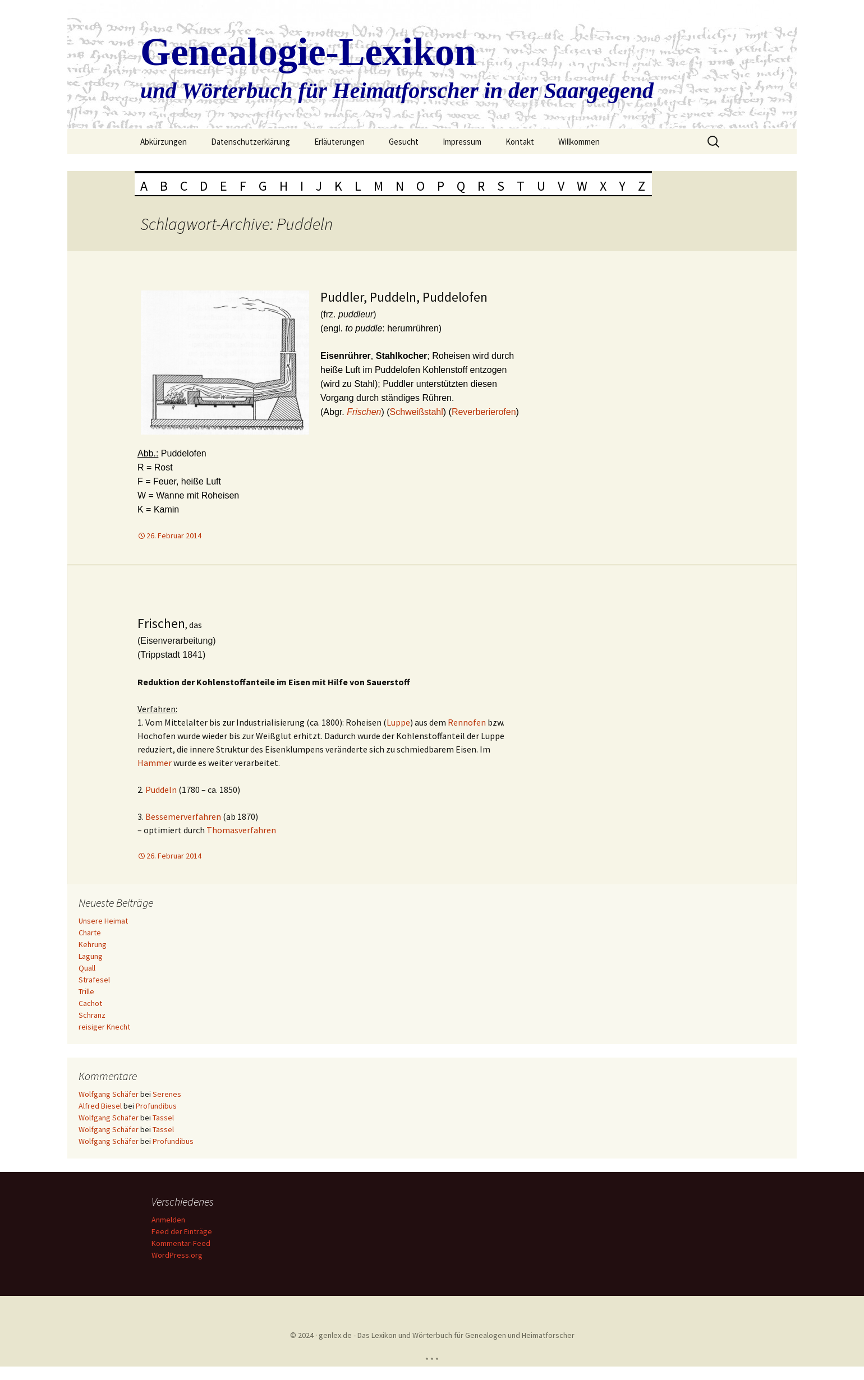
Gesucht (404, 141)
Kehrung (93, 944)
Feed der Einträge (181, 1231)
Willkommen (579, 141)
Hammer (154, 762)
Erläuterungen (339, 141)
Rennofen (467, 722)
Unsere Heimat (103, 921)
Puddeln (161, 789)
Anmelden (168, 1220)
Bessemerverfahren (183, 816)
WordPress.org (177, 1255)
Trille (86, 991)
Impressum (462, 141)
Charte (90, 932)
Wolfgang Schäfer (109, 1094)
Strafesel (94, 980)
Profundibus (156, 1106)
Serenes (167, 1094)
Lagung (91, 956)
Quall (87, 968)
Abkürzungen (163, 141)
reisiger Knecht (104, 1027)
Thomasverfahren (241, 830)
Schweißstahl (416, 412)
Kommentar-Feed (180, 1243)
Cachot (90, 1003)
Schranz (92, 1015)
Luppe (398, 722)
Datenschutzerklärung (250, 141)
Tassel (163, 1118)
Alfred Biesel (100, 1106)
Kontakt (519, 141)
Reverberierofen (484, 412)
